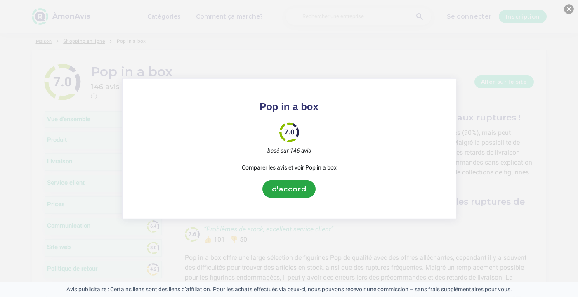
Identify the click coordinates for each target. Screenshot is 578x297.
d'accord (289, 189)
